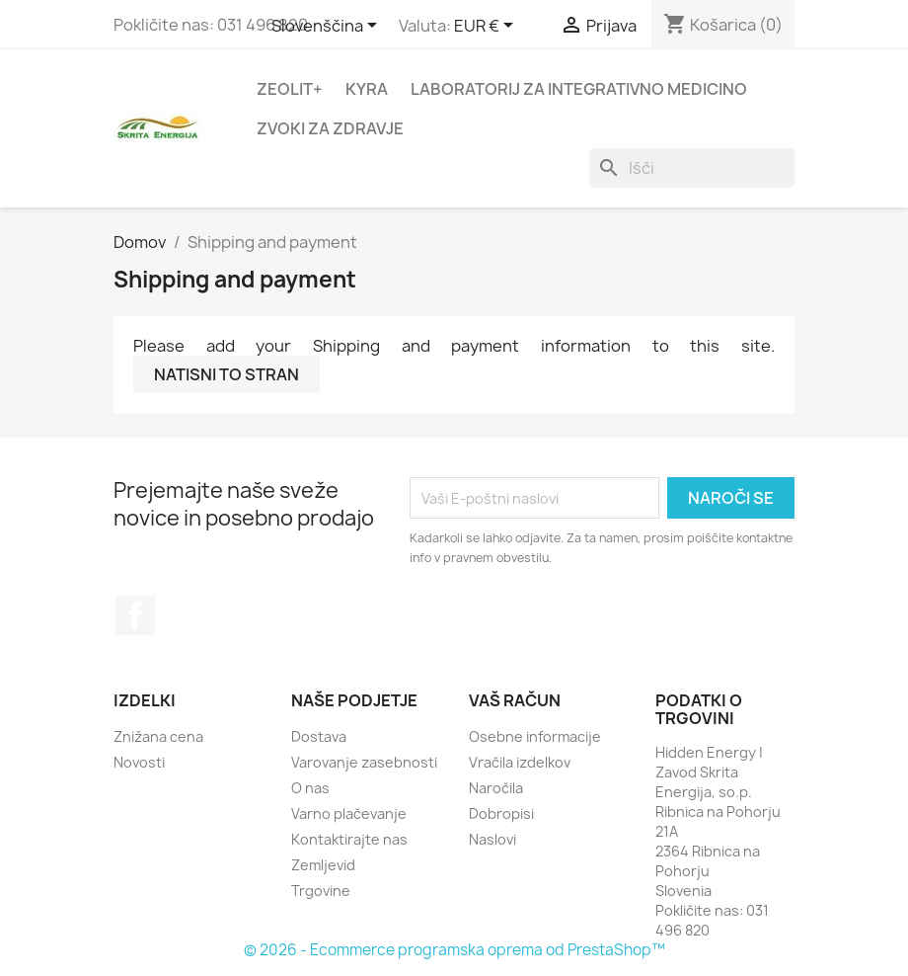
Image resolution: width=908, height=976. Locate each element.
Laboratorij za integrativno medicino (579, 89)
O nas (310, 787)
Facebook (135, 615)
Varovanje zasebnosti (364, 762)
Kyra (366, 89)
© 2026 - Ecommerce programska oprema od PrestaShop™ (454, 949)
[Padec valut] (487, 27)
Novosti (139, 762)
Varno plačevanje (349, 813)
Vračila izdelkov (519, 762)
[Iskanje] (691, 168)
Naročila (496, 787)
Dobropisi (501, 813)
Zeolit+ (290, 89)
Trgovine (320, 890)
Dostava (318, 736)
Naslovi (492, 839)
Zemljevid (323, 864)
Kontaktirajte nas (349, 839)
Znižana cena (158, 736)
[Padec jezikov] (327, 27)
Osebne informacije (535, 736)
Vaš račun (515, 700)
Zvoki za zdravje (330, 128)
